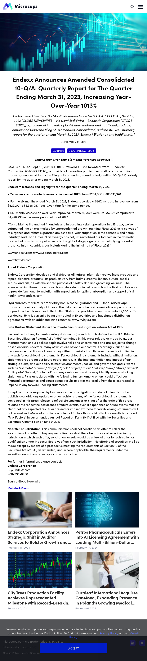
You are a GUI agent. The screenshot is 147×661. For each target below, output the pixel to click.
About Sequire (31, 653)
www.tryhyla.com (19, 260)
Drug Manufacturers (82, 150)
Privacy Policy (11, 647)
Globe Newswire (29, 481)
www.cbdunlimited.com (51, 252)
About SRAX (29, 647)
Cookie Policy (11, 653)
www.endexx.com (20, 252)
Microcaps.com (13, 641)
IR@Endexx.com (19, 470)
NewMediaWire (98, 167)
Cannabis (58, 150)
